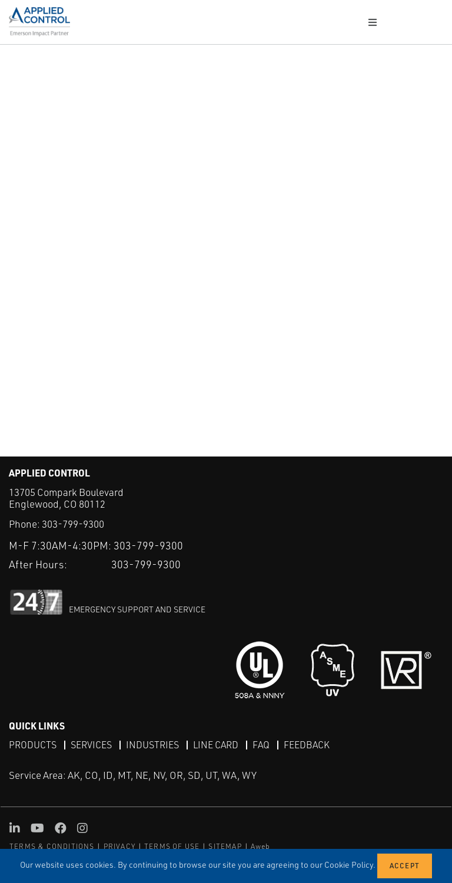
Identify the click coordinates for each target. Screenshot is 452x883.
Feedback (307, 745)
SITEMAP (224, 846)
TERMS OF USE (172, 846)
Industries (152, 745)
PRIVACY (119, 846)
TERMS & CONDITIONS (52, 846)
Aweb (261, 846)
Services (91, 745)
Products (32, 745)
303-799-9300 (73, 524)
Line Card (215, 745)
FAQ (261, 745)
